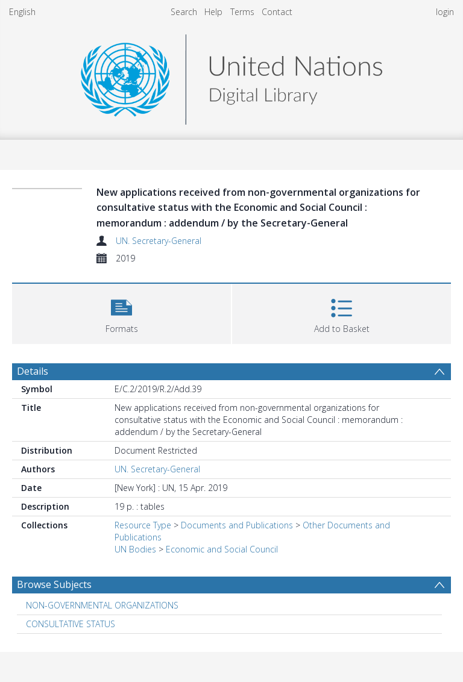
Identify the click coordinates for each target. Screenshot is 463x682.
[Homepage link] (231, 76)
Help (213, 11)
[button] (121, 312)
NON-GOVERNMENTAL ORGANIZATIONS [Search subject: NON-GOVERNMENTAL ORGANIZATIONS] (102, 605)
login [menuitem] (445, 11)
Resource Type (143, 525)
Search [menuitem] (184, 11)
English (22, 11)
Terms (242, 11)
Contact (277, 11)
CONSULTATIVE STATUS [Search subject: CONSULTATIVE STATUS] (70, 624)
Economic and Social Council (222, 549)
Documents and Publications (237, 525)
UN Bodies (135, 549)
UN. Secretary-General (158, 240)
